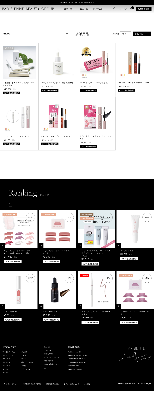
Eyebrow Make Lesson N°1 (82, 360)
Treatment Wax (77, 367)
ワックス (5, 371)
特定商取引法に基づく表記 (32, 387)
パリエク (25, 352)
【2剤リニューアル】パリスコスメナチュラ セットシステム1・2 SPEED (96, 253)
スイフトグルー (10, 311)
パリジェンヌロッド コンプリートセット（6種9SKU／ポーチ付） (18, 251)
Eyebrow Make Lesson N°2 (82, 363)
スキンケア (26, 356)
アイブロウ (6, 367)
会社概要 (87, 387)
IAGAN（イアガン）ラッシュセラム (94, 82)
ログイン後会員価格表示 (12, 261)
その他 (24, 367)
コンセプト (50, 351)
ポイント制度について (71, 387)
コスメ (24, 360)
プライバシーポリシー (10, 387)
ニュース (84, 9)
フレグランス (7, 375)
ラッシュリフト (8, 356)
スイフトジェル (126, 250)
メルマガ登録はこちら (54, 366)
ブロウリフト (7, 363)
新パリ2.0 (97, 9)
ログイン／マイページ (54, 358)
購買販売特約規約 (52, 387)
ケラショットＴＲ (50, 311)
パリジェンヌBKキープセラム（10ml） (134, 82)
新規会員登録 (143, 9)
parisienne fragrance (80, 371)
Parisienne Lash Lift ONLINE (82, 356)
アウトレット (27, 371)
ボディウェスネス (29, 363)
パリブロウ (6, 360)
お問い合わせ (51, 362)
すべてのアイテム (9, 352)
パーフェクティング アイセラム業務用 (57, 82)
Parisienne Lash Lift (79, 352)
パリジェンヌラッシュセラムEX (16, 136)
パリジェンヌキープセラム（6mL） (56, 136)
